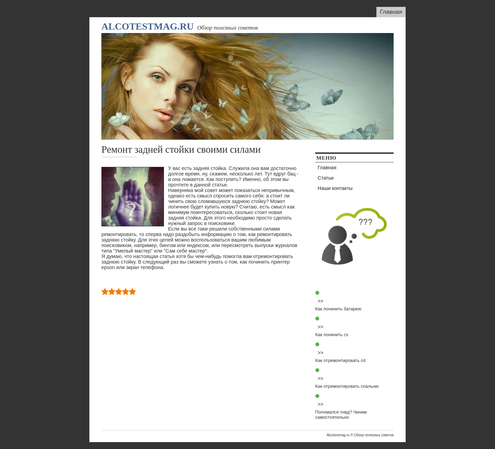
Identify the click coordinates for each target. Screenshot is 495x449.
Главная (391, 12)
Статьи (325, 178)
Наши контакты (335, 188)
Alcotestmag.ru (147, 26)
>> (320, 301)
